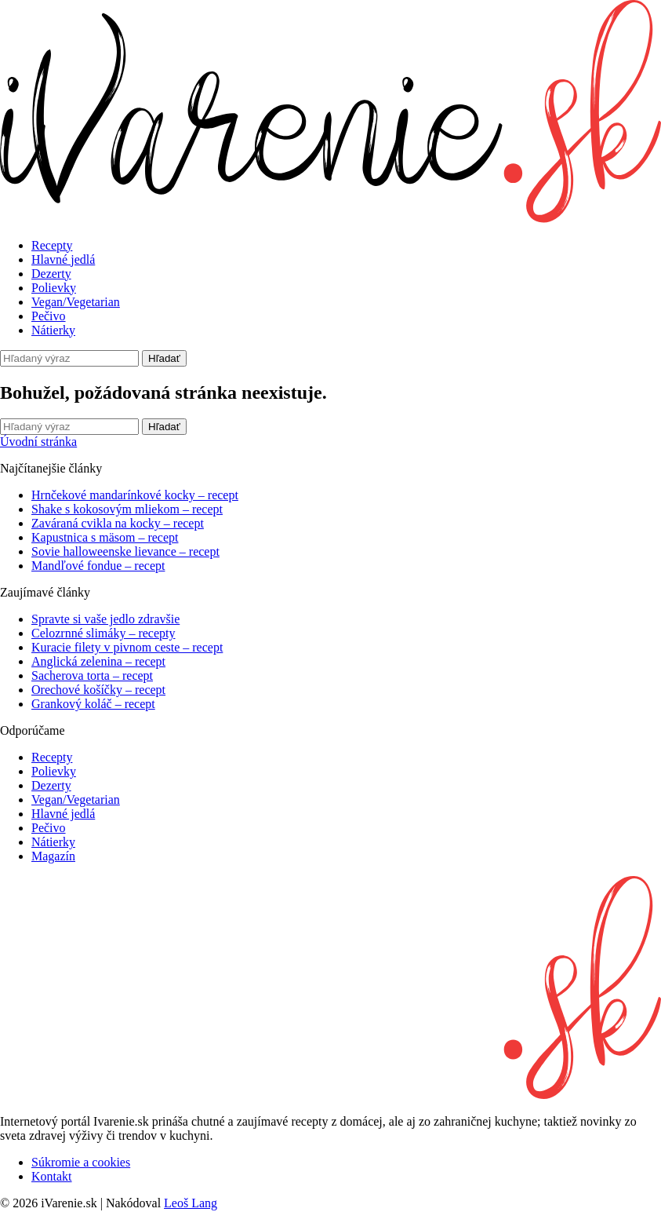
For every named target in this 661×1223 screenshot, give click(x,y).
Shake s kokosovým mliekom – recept (127, 509)
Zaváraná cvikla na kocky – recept (117, 523)
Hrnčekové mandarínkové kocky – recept (134, 495)
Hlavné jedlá (63, 259)
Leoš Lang (190, 1203)
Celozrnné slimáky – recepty (103, 633)
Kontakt (51, 1176)
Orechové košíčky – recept (98, 689)
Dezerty (51, 273)
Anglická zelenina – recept (98, 661)
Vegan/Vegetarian (75, 301)
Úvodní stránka (38, 441)
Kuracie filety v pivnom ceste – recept (127, 647)
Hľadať (164, 358)
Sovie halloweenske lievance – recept (125, 551)
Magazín (53, 856)
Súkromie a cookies (80, 1162)
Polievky (53, 287)
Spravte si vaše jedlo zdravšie (105, 619)
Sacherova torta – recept (92, 675)
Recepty (51, 245)
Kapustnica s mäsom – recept (105, 537)
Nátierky (53, 330)
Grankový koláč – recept (93, 703)
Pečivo (48, 316)
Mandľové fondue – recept (98, 565)
